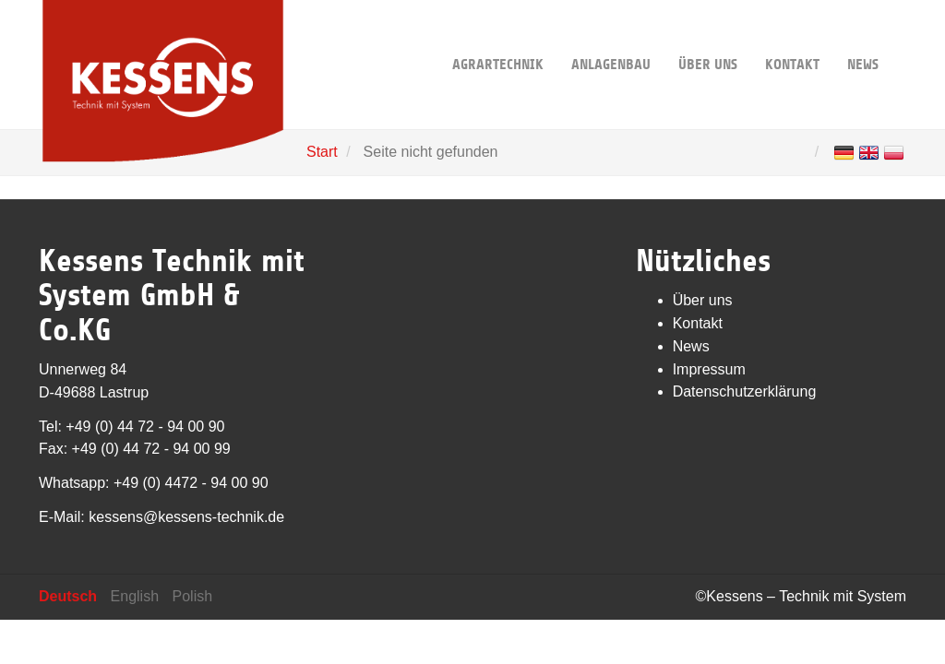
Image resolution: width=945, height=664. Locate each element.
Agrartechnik (497, 36)
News (862, 36)
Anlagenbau (610, 36)
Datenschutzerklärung (745, 391)
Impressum (709, 369)
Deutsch (68, 596)
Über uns (707, 36)
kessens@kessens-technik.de (186, 517)
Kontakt (792, 36)
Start (322, 152)
